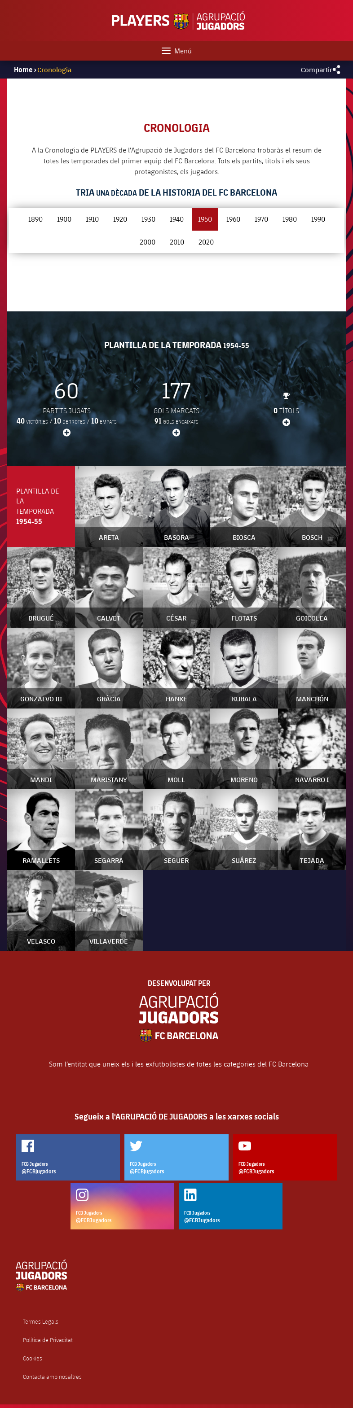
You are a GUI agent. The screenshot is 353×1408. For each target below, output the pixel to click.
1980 (289, 218)
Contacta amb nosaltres (52, 1376)
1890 (35, 218)
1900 (64, 218)
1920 (120, 218)
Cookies (32, 1358)
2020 (206, 241)
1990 (318, 218)
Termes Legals (40, 1321)
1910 (92, 218)
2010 (177, 241)
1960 (233, 218)
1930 (148, 218)
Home (23, 69)
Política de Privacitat (48, 1340)
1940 (177, 218)
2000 (147, 241)
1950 (205, 218)
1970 (261, 218)
